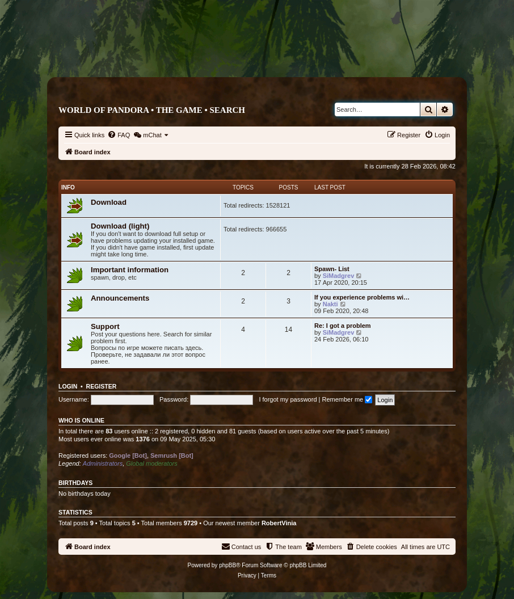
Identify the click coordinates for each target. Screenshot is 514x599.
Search (227, 110)
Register (101, 386)
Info (68, 187)
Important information (129, 269)
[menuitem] (118, 135)
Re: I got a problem (342, 325)
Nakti (330, 304)
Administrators (103, 463)
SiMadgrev (339, 275)
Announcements (120, 298)
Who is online (81, 420)
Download (109, 202)
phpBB (227, 565)
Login (67, 386)
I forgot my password (288, 399)
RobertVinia (279, 523)
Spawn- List (331, 268)
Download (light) (120, 226)
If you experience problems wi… (362, 297)
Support (105, 326)
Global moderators (152, 463)
